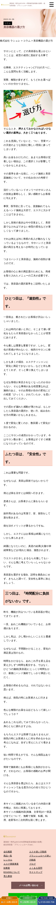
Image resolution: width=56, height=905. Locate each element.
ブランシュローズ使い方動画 (40, 858)
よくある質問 (35, 868)
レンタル (8, 860)
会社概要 (8, 852)
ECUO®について (12, 872)
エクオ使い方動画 (37, 852)
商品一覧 (8, 856)
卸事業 (7, 868)
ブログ (32, 864)
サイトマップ (35, 872)
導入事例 (8, 876)
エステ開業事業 (11, 864)
